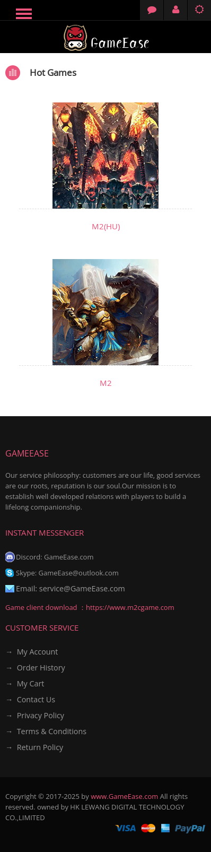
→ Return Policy (34, 747)
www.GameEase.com (124, 796)
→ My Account (31, 652)
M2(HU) (106, 226)
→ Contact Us (30, 699)
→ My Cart (24, 683)
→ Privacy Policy (34, 715)
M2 (106, 382)
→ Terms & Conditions (45, 731)
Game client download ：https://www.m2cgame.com (89, 607)
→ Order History (35, 667)
